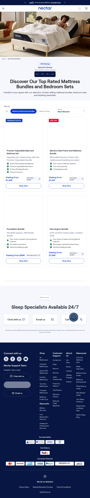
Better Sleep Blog (80, 416)
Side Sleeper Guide (80, 394)
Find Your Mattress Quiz (79, 360)
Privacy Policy (24, 487)
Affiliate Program (69, 376)
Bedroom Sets (44, 111)
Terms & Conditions (64, 487)
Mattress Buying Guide (81, 381)
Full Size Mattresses (44, 378)
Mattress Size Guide (81, 374)
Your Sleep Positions (80, 400)
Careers (69, 371)
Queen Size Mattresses (44, 372)
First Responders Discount (44, 417)
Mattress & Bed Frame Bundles (23, 111)
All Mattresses (44, 359)
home (4, 58)
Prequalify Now (56, 2)
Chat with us (17, 376)
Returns (55, 369)
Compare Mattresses (44, 391)
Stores (68, 367)
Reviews (56, 373)
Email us (17, 393)
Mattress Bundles (14, 58)
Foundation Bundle (15, 229)
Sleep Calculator (80, 368)
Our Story (68, 361)
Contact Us (57, 360)
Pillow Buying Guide (81, 387)
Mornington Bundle (59, 229)
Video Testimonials (57, 378)
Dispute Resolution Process (43, 487)
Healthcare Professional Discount (44, 426)
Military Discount (43, 409)
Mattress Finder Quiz (44, 398)
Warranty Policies (56, 395)
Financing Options (56, 385)
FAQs (55, 364)
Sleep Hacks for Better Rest (80, 408)
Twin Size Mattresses (44, 385)
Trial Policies (57, 390)
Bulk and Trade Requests (56, 403)
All (7, 111)
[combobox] (71, 110)
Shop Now (23, 186)
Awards (68, 382)
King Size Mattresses (44, 365)
